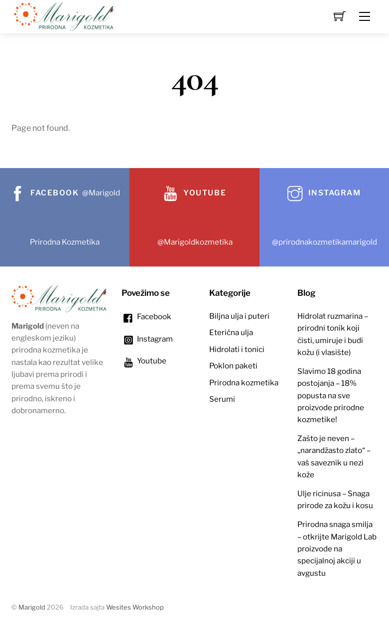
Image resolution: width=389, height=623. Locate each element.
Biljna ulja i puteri (239, 316)
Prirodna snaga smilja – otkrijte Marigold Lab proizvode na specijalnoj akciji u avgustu (337, 548)
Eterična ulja (231, 332)
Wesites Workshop (135, 607)
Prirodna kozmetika (243, 382)
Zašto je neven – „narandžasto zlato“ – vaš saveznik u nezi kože (334, 456)
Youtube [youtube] (144, 360)
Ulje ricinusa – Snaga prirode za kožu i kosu (335, 499)
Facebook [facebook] (146, 316)
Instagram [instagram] (147, 339)
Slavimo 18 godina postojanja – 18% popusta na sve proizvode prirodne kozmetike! (330, 395)
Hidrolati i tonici (236, 349)
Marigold (31, 607)
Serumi (222, 399)
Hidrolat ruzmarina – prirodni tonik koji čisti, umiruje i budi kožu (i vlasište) (332, 334)
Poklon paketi (233, 365)
